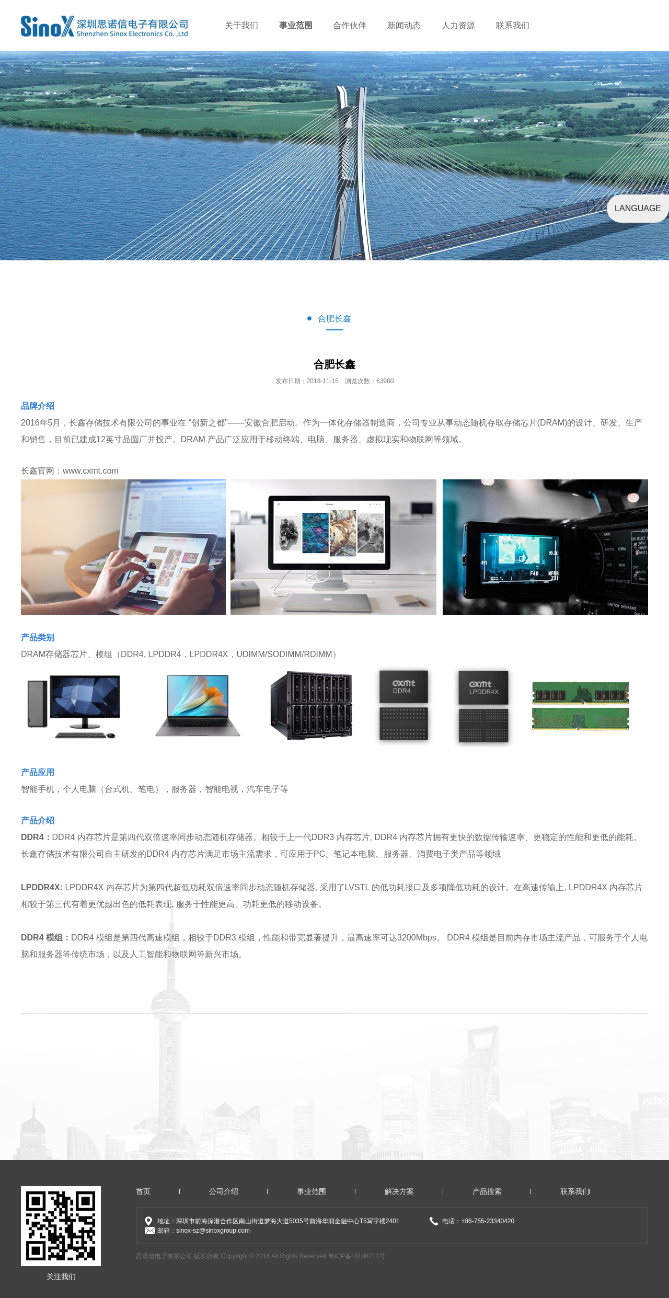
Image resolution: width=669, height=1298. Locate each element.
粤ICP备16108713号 (356, 1256)
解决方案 (399, 1191)
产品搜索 (487, 1191)
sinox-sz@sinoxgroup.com (213, 1230)
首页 (143, 1191)
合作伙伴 (349, 25)
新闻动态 (404, 25)
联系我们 (512, 25)
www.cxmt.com (91, 470)
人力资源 (458, 25)
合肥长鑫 (334, 318)
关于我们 (241, 25)
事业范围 (296, 25)
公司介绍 (223, 1191)
